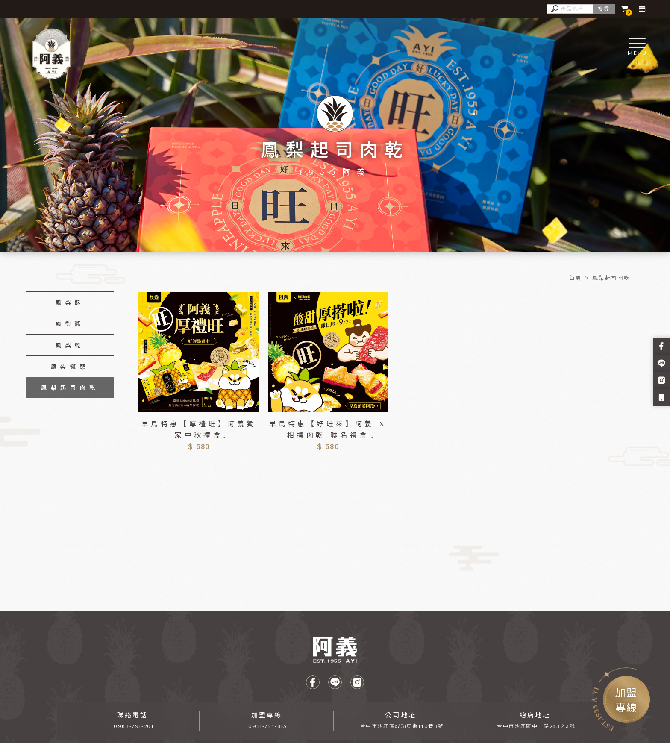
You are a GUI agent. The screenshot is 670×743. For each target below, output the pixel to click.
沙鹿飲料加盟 (243, 633)
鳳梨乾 (70, 345)
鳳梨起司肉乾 (611, 278)
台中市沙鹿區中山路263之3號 (536, 726)
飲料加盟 (68, 633)
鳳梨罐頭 (70, 367)
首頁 (575, 278)
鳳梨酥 (70, 303)
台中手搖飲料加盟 (195, 633)
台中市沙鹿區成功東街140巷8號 (402, 726)
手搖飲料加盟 (105, 633)
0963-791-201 (133, 726)
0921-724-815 (267, 726)
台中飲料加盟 (147, 633)
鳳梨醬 (70, 324)
